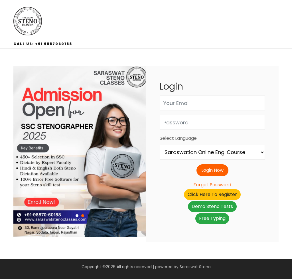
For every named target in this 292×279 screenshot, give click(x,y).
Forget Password (212, 184)
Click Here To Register (212, 194)
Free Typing (212, 218)
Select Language (178, 138)
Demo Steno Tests (212, 206)
